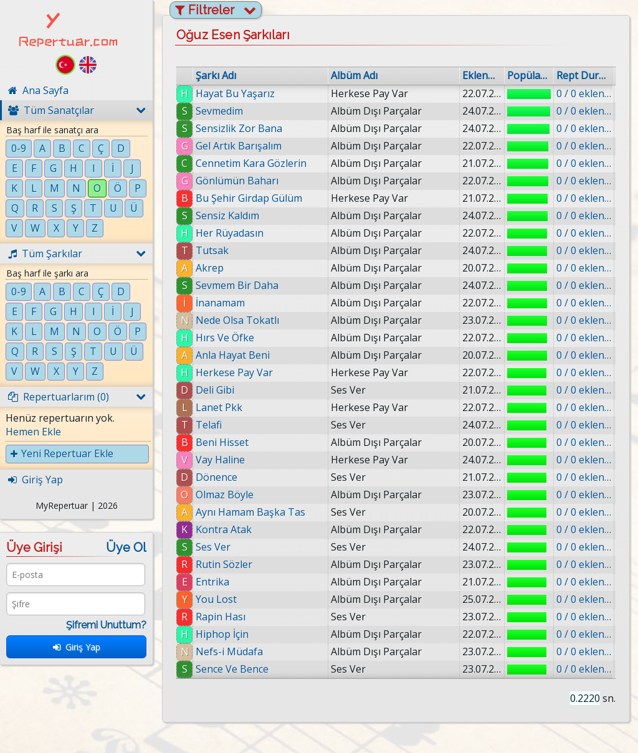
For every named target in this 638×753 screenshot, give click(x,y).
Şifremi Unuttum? (106, 625)
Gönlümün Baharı (237, 180)
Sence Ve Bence (232, 669)
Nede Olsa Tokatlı (237, 320)
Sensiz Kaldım (227, 215)
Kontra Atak (224, 529)
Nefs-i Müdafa (229, 651)
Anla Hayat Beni (233, 355)
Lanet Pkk (219, 407)
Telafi (209, 425)
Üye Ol (126, 547)
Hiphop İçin (222, 634)
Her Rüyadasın (230, 233)
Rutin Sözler (224, 564)
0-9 (18, 148)
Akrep (210, 268)
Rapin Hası (220, 616)
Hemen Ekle (33, 431)
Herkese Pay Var (234, 372)
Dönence (216, 477)
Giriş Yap (76, 647)
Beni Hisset (222, 442)
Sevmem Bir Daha (237, 285)
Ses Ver (213, 547)
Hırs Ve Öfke (225, 337)
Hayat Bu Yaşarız (235, 93)
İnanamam (220, 303)
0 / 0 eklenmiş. (583, 93)
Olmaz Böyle (225, 494)
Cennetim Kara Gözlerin (251, 163)
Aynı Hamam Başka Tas (250, 512)
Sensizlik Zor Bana (239, 128)
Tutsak (212, 250)
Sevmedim (219, 111)
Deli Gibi (215, 390)
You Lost (216, 599)
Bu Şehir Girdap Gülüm (249, 198)
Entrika (212, 582)
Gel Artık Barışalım (239, 146)
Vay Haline (220, 459)
